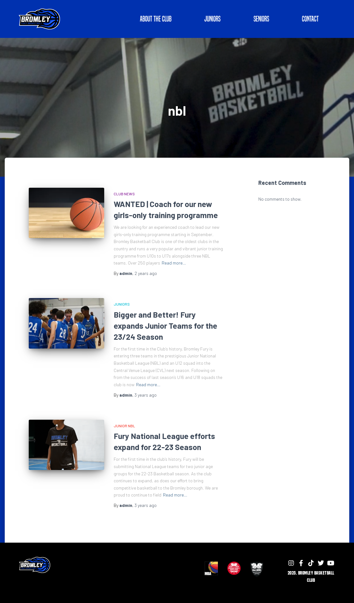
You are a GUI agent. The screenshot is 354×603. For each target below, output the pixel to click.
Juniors (122, 304)
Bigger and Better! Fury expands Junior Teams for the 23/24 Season (165, 325)
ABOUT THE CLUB (155, 18)
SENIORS (261, 18)
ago (146, 273)
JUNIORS (212, 18)
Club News (124, 194)
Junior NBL (124, 425)
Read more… (174, 262)
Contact (310, 18)
